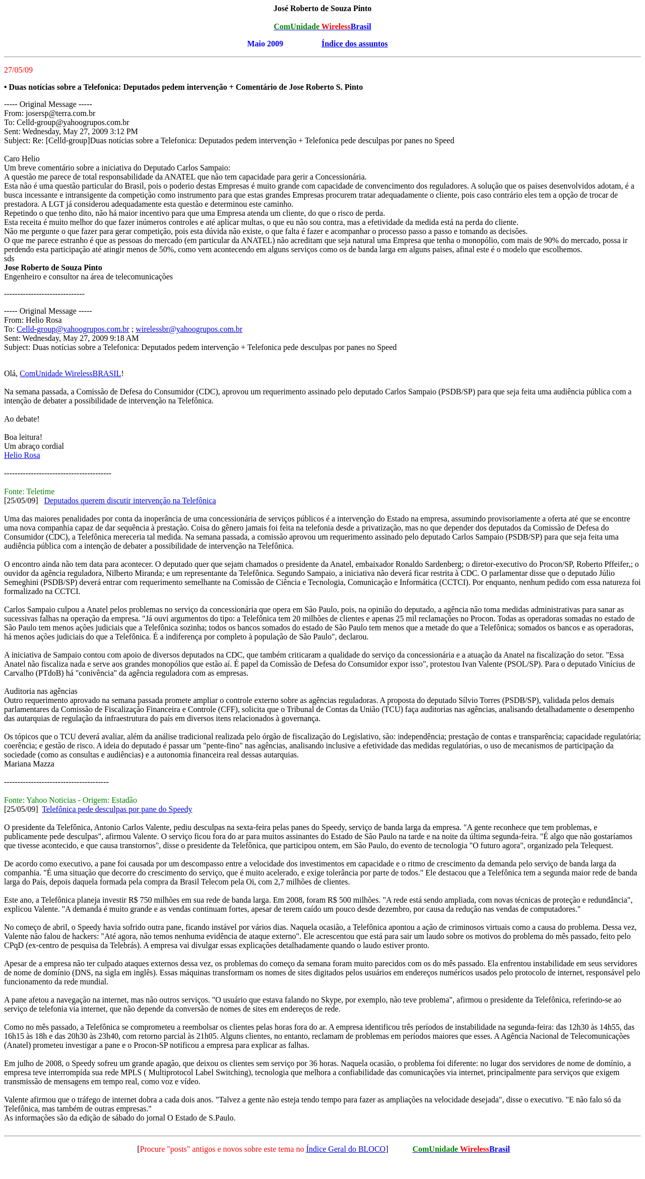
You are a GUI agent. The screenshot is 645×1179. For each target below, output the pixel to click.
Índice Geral (326, 1149)
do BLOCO (365, 1149)
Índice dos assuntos (354, 43)
